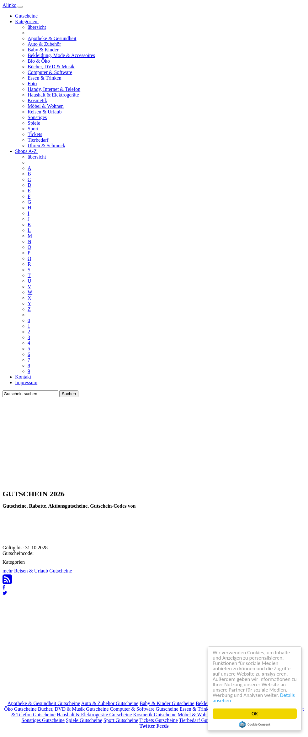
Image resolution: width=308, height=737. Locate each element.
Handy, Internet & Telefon (54, 89)
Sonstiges (37, 117)
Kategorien (27, 21)
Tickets (35, 134)
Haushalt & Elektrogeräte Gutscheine (94, 714)
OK (255, 713)
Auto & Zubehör (44, 44)
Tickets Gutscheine (158, 720)
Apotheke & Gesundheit (52, 38)
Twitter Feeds (153, 726)
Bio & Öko (39, 61)
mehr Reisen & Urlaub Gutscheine (37, 570)
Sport (33, 128)
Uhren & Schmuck (46, 145)
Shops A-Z (26, 151)
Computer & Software (50, 72)
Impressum (26, 382)
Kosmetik (37, 100)
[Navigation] (20, 7)
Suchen (69, 393)
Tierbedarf (38, 140)
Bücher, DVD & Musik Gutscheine (73, 709)
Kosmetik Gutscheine (154, 714)
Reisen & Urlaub (44, 111)
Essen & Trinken (44, 78)
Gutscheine (26, 15)
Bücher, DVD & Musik (51, 66)
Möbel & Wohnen (46, 106)
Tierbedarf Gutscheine (201, 720)
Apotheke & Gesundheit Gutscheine (44, 703)
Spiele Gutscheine (84, 720)
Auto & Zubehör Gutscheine (109, 703)
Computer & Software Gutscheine (144, 709)
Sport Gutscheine (121, 720)
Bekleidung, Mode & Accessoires (61, 55)
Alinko (9, 5)
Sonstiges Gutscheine (43, 720)
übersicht (37, 27)
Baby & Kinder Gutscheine (167, 703)
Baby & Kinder (43, 49)
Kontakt (23, 376)
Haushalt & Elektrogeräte (53, 94)
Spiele (34, 123)
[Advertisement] (154, 441)
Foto (32, 83)
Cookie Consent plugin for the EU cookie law (254, 724)
